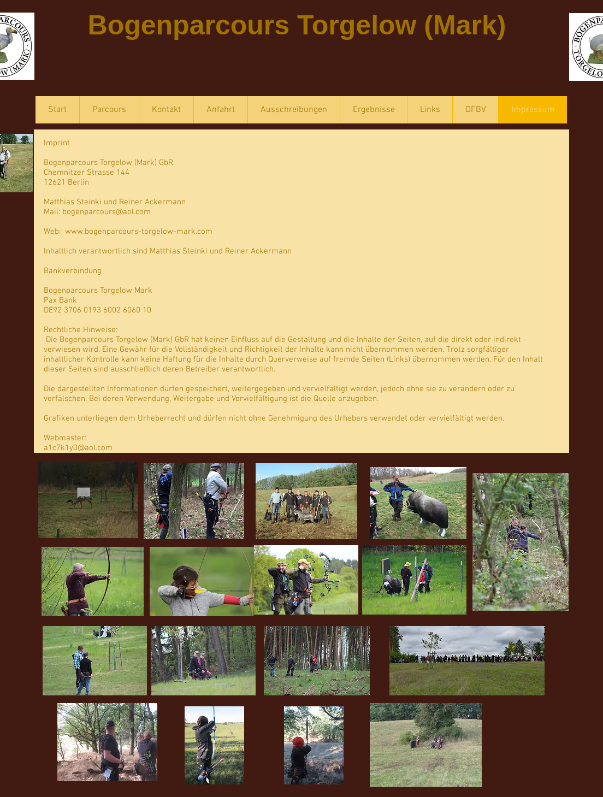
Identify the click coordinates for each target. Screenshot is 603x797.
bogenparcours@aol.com (106, 212)
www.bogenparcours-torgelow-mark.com (138, 232)
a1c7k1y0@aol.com (78, 448)
